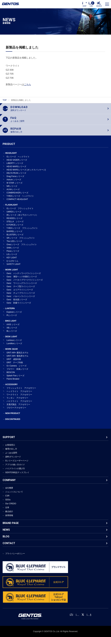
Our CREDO (10, 503)
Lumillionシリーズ (14, 343)
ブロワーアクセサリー (16, 408)
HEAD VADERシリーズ (17, 160)
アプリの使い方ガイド (15, 464)
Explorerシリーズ (14, 312)
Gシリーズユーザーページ (16, 461)
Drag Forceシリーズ (15, 176)
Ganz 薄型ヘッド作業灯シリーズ (22, 276)
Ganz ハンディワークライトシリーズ (24, 273)
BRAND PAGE (11, 523)
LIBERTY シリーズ (15, 163)
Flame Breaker (13, 379)
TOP (5, 100)
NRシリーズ (12, 186)
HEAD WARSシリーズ (16, 166)
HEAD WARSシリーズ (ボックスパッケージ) (26, 170)
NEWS (6, 529)
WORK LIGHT (11, 270)
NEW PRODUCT (12, 413)
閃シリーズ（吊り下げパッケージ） (22, 215)
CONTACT (9, 543)
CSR (7, 496)
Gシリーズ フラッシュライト (20, 208)
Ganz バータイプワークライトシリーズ (25, 280)
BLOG (6, 536)
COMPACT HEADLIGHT (17, 199)
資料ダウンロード (13, 457)
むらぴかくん (12, 261)
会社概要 (9, 488)
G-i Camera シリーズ (17, 366)
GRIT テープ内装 (15, 362)
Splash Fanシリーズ (15, 375)
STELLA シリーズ (15, 221)
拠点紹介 (9, 511)
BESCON (11, 372)
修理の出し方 (11, 449)
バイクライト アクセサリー (19, 401)
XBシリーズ (12, 328)
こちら (27, 84)
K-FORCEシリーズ (15, 225)
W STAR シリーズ (14, 183)
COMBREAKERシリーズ (17, 193)
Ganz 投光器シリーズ (17, 299)
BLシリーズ (12, 331)
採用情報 (9, 515)
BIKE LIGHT (10, 321)
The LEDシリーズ (14, 241)
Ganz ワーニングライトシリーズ (22, 283)
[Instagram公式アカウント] (77, 614)
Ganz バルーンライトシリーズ (21, 296)
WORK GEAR (11, 349)
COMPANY (9, 480)
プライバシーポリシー (15, 553)
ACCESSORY (11, 384)
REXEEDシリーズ (14, 218)
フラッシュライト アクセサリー (21, 388)
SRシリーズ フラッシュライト (21, 238)
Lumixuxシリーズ (14, 340)
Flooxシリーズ (13, 251)
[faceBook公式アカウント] (71, 614)
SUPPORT (9, 437)
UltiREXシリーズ (14, 212)
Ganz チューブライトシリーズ (21, 293)
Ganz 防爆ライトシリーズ (19, 303)
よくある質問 (11, 453)
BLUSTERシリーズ (15, 235)
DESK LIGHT (11, 336)
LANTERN (10, 308)
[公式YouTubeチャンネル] (89, 614)
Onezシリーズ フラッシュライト (22, 244)
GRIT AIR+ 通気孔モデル (17, 353)
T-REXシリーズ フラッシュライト (22, 228)
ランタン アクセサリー (17, 398)
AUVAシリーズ (13, 189)
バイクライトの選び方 (15, 468)
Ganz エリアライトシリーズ (20, 290)
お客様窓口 (10, 445)
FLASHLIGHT (11, 205)
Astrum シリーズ (14, 179)
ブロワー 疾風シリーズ (17, 369)
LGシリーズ (12, 254)
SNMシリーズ (13, 248)
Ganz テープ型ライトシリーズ (21, 286)
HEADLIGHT (11, 153)
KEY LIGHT (12, 257)
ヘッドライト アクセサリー (19, 391)
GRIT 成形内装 (14, 359)
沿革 (7, 507)
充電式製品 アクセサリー (18, 404)
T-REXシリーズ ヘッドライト (20, 196)
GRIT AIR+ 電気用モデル (17, 356)
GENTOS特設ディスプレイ (17, 472)
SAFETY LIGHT (13, 264)
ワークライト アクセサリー (19, 394)
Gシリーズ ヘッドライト (18, 157)
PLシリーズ (12, 315)
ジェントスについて (14, 492)
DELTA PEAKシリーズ (16, 173)
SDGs (7, 500)
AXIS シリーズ (13, 324)
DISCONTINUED (12, 419)
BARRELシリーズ (14, 231)
